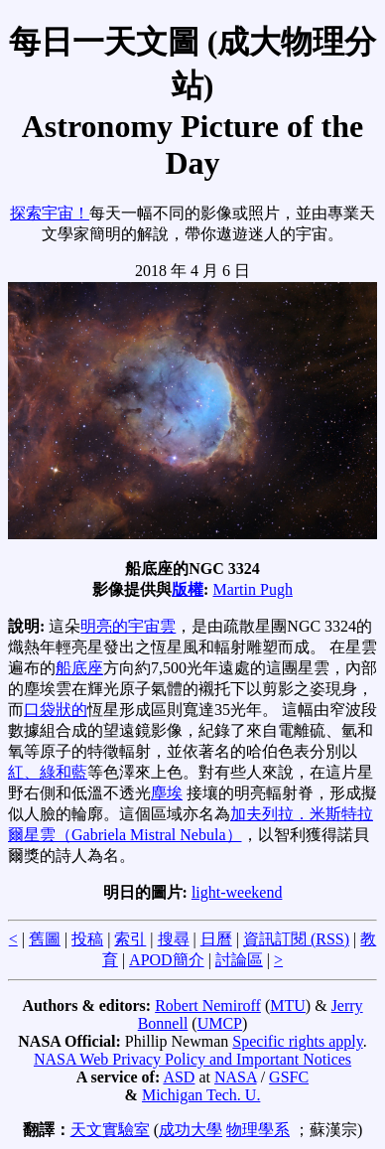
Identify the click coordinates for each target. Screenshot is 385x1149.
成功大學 (190, 1129)
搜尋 (174, 939)
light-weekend (237, 892)
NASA (235, 1077)
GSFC (289, 1077)
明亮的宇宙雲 (128, 626)
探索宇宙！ (49, 213)
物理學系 (258, 1129)
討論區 (239, 959)
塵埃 (167, 793)
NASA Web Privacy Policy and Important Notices (192, 1059)
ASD (178, 1077)
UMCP (219, 1023)
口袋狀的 (55, 709)
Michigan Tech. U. (201, 1094)
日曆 (216, 939)
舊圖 (45, 939)
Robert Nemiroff (208, 1005)
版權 (187, 589)
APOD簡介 (166, 959)
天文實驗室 (110, 1129)
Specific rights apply (297, 1041)
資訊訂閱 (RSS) (296, 939)
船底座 (79, 667)
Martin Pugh (252, 589)
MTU (288, 1005)
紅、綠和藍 (47, 772)
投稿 (87, 939)
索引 (130, 939)
